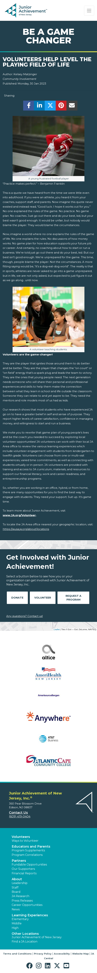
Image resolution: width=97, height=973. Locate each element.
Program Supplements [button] (28, 850)
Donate (17, 597)
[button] (30, 966)
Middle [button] (17, 923)
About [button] (17, 879)
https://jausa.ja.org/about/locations (26, 529)
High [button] (15, 928)
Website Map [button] (80, 953)
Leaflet (57, 629)
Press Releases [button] (22, 900)
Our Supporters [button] (23, 869)
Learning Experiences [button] (30, 915)
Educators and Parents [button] (31, 846)
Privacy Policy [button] (43, 953)
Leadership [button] (19, 883)
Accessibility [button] (62, 953)
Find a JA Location (24, 941)
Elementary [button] (20, 919)
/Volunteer (28, 515)
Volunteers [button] (21, 836)
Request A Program (73, 597)
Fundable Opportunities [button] (29, 864)
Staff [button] (15, 887)
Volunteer (42, 597)
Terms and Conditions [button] (17, 953)
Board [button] (16, 892)
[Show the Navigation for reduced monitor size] (89, 11)
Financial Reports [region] (24, 873)
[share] (28, 106)
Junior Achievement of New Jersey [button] (37, 937)
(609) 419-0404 (19, 816)
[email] (71, 106)
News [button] (16, 909)
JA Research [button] (20, 896)
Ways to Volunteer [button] (25, 840)
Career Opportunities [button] (27, 905)
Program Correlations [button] (27, 855)
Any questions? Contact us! (24, 616)
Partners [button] (19, 860)
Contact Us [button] (18, 812)
